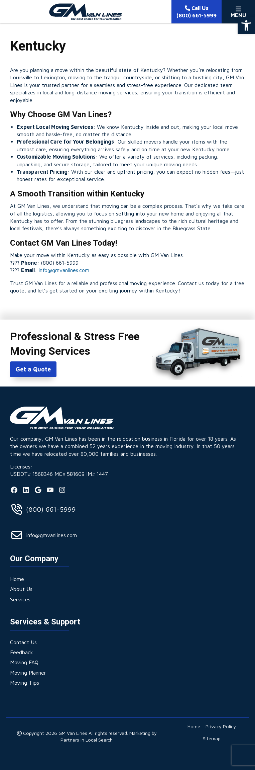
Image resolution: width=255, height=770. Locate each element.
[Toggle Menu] (238, 11)
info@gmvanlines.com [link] (63, 270)
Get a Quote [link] (33, 369)
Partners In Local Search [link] (86, 740)
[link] (246, 25)
